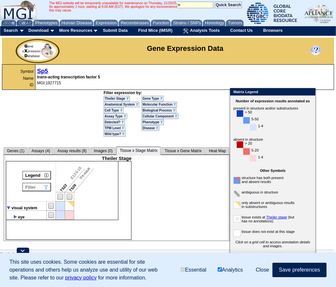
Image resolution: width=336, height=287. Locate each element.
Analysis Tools (201, 31)
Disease (151, 128)
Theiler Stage (117, 98)
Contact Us (241, 30)
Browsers (273, 30)
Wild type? (115, 134)
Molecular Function (159, 104)
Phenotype (153, 122)
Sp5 (42, 71)
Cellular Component (160, 116)
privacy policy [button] (81, 277)
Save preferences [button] (299, 270)
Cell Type (114, 110)
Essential (193, 270)
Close (309, 92)
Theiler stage (276, 217)
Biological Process (159, 110)
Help (18, 22)
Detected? (114, 122)
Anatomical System (121, 104)
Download (38, 30)
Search (11, 30)
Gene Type (153, 98)
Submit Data (115, 30)
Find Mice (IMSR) (155, 30)
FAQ (29, 22)
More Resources (75, 30)
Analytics (230, 270)
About (7, 22)
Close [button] (262, 270)
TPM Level (114, 128)
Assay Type (115, 116)
